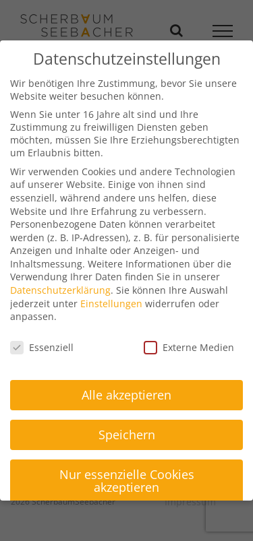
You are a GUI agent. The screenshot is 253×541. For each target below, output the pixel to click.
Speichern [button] (127, 434)
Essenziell (42, 347)
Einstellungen (111, 303)
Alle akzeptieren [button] (126, 395)
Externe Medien (189, 347)
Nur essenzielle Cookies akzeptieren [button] (126, 481)
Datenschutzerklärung (60, 290)
